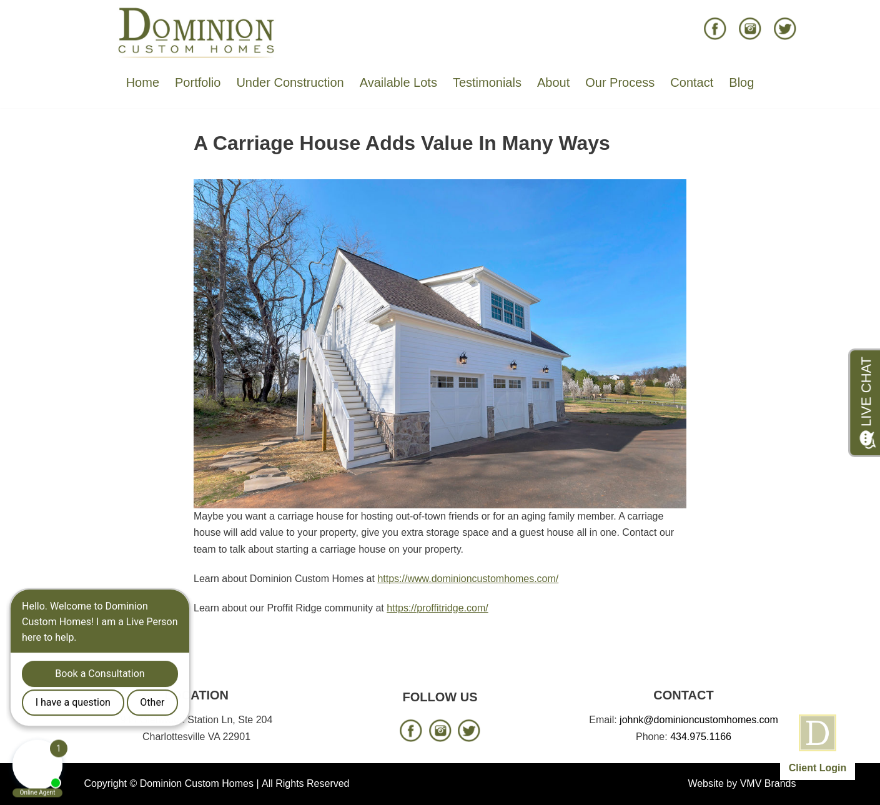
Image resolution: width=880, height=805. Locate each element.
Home (142, 82)
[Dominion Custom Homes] (197, 32)
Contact (691, 82)
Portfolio (197, 82)
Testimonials (487, 82)
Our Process (620, 82)
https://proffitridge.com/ (437, 608)
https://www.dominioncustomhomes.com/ (467, 578)
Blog (741, 82)
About (553, 82)
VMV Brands (768, 783)
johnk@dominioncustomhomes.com (699, 719)
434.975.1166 (700, 736)
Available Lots (398, 82)
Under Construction (290, 82)
